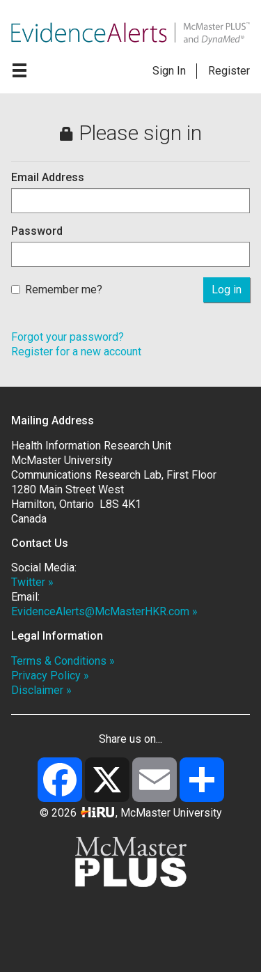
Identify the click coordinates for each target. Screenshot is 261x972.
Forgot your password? (67, 337)
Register (229, 70)
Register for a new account (76, 351)
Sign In (169, 70)
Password (37, 231)
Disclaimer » (41, 690)
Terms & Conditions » (63, 661)
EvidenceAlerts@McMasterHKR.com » (104, 611)
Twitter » (32, 582)
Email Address (47, 177)
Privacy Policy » (50, 675)
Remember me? (56, 289)
